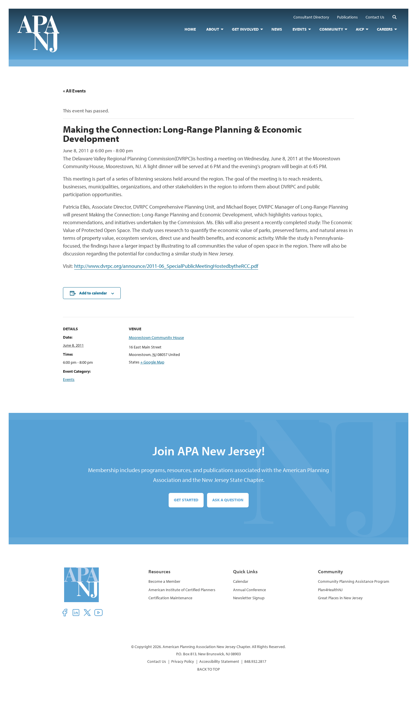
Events (69, 379)
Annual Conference (249, 589)
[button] (394, 17)
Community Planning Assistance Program (353, 581)
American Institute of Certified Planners (181, 589)
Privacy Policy (182, 661)
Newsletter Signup (249, 597)
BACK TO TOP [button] (208, 669)
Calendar (240, 581)
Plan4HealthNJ (330, 589)
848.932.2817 (255, 661)
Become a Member (164, 581)
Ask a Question (227, 499)
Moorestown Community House (156, 337)
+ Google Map (152, 362)
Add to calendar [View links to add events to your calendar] (93, 293)
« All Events (74, 91)
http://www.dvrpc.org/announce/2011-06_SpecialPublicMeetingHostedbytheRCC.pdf (166, 266)
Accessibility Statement (219, 661)
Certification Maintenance (170, 597)
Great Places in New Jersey (340, 597)
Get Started (186, 499)
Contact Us (156, 661)
